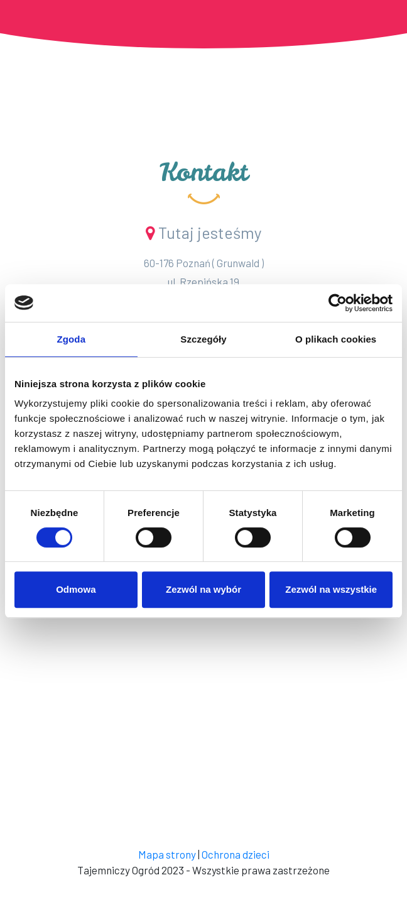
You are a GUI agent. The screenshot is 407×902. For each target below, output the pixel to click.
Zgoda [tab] (71, 339)
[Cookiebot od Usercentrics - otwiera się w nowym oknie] (338, 303)
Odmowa (75, 589)
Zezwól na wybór (203, 589)
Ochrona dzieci (235, 854)
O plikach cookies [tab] (335, 339)
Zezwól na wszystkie (331, 589)
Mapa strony (167, 854)
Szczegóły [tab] (203, 339)
